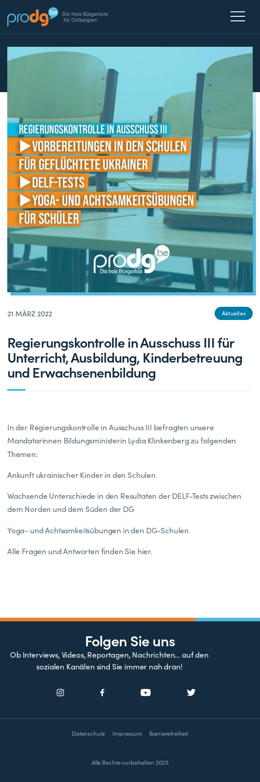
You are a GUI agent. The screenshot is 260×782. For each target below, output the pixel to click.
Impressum (127, 733)
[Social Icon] (60, 693)
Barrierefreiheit (168, 733)
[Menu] (240, 16)
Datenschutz (88, 733)
